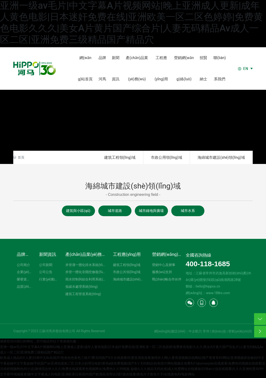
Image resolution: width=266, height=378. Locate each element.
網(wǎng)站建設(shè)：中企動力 (178, 332)
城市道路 (115, 211)
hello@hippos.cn (208, 287)
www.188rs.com (218, 294)
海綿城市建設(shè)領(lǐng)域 (220, 157)
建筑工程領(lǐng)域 (115, 157)
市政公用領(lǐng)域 (164, 157)
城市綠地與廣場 (151, 211)
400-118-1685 (208, 264)
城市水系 (188, 211)
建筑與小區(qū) (78, 211)
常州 (206, 332)
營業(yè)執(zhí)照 (240, 332)
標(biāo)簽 (219, 332)
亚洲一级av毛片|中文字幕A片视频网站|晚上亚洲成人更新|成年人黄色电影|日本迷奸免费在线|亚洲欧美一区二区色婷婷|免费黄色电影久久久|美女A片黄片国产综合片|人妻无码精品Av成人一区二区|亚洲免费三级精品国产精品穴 (131, 22)
